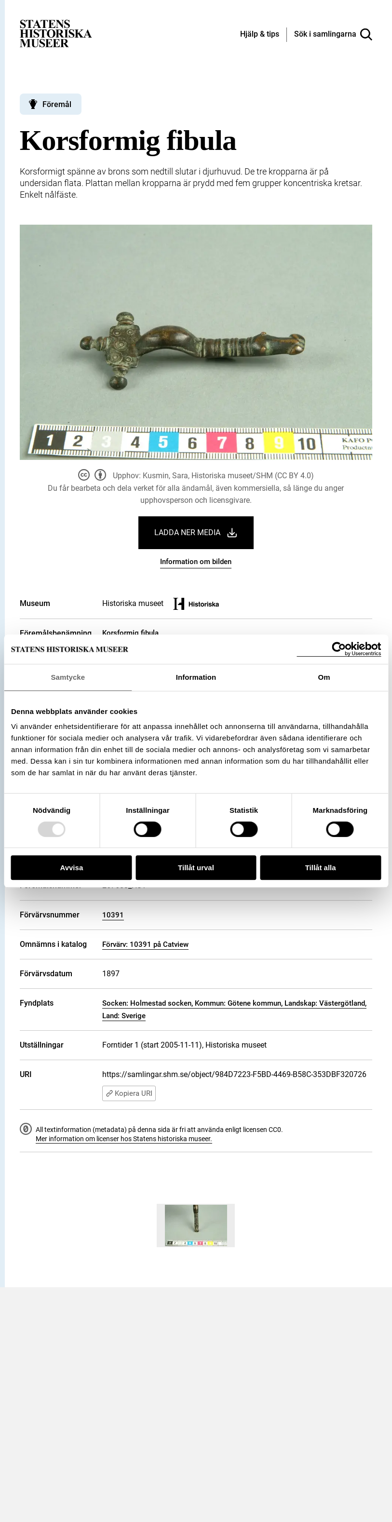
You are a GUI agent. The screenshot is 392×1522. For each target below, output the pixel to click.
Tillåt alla (320, 867)
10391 (113, 915)
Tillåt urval (196, 867)
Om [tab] (324, 677)
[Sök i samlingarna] (333, 34)
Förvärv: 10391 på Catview (145, 944)
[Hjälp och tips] (259, 35)
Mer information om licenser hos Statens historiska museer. (124, 1139)
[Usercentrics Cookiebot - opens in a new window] (339, 649)
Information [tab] (196, 677)
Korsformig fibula (130, 633)
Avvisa (71, 867)
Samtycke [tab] (68, 677)
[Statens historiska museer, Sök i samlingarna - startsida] (56, 33)
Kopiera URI (129, 1093)
